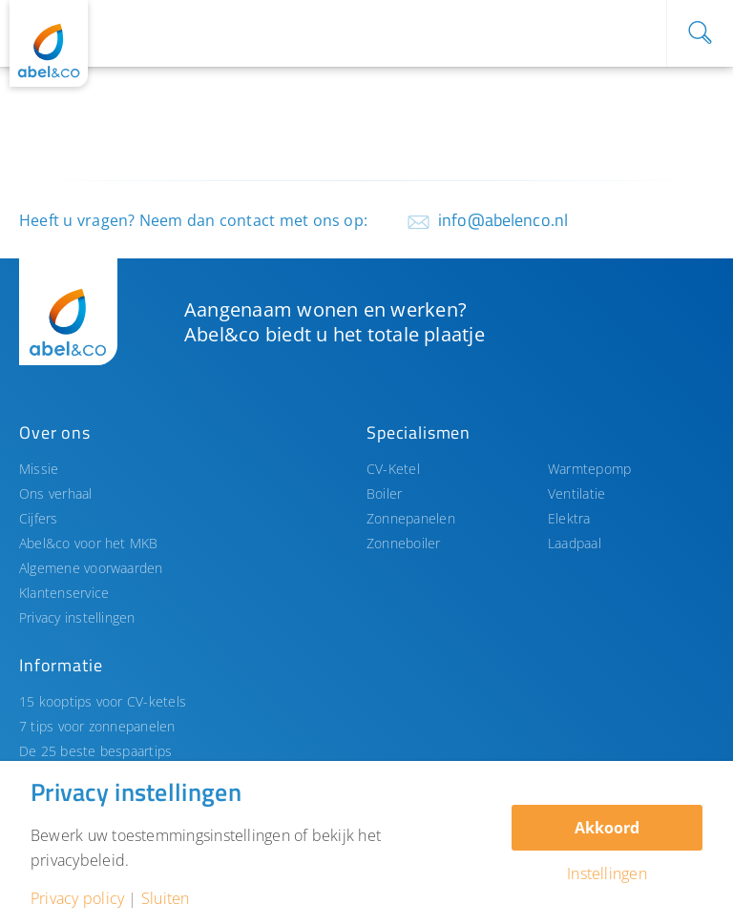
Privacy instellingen (77, 617)
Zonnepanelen (410, 518)
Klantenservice (64, 593)
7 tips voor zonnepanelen (97, 726)
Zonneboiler (403, 543)
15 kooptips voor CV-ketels (102, 701)
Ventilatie (576, 493)
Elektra (569, 518)
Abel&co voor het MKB (88, 543)
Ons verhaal (56, 493)
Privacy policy (77, 898)
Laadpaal (574, 543)
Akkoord (607, 827)
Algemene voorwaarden (91, 568)
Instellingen (607, 873)
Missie (38, 469)
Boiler (384, 493)
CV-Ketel (393, 469)
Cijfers (38, 518)
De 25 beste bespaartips (95, 751)
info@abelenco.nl (503, 220)
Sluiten (165, 898)
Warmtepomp (589, 469)
